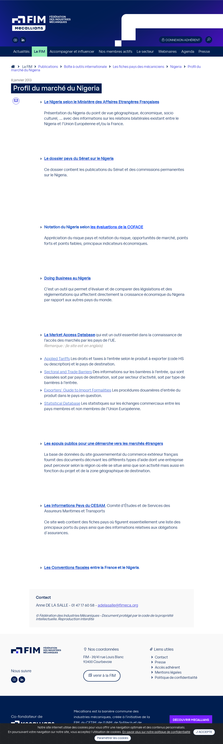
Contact (161, 657)
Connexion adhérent (180, 40)
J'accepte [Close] (204, 732)
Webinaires (167, 51)
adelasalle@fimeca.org (118, 605)
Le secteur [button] (145, 51)
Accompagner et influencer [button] (72, 51)
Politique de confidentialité (176, 677)
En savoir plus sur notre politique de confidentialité (156, 732)
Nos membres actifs (115, 51)
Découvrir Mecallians (191, 720)
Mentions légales (168, 672)
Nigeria (176, 67)
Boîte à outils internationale (85, 67)
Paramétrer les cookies (112, 738)
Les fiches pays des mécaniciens (138, 67)
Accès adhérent (167, 667)
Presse (204, 51)
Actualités (21, 51)
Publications (48, 67)
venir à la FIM (102, 675)
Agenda (187, 51)
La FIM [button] (39, 51)
